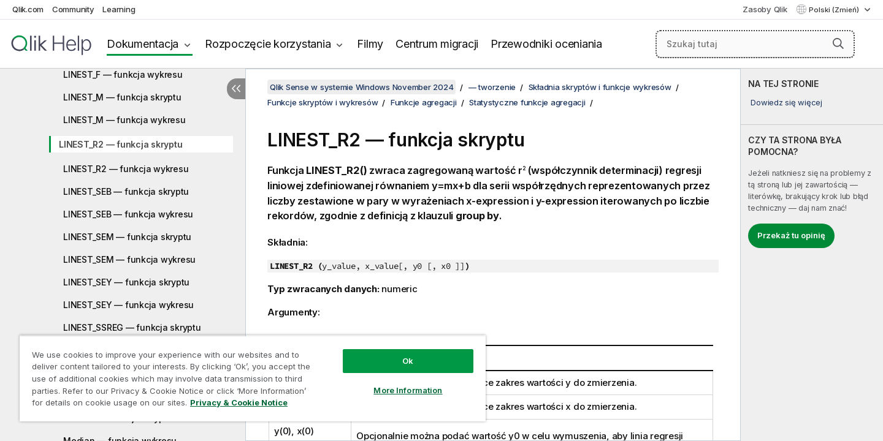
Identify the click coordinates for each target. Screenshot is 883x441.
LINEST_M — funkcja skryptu (122, 97)
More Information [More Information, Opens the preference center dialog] (407, 390)
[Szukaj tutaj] (755, 44)
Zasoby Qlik (765, 9)
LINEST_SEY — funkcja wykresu (128, 305)
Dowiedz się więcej (786, 102)
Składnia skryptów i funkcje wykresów (600, 87)
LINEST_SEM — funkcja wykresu (129, 259)
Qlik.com (28, 9)
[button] (838, 43)
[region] (253, 378)
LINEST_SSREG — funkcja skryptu (132, 327)
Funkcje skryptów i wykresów (322, 102)
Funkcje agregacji (424, 102)
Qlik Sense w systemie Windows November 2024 (361, 87)
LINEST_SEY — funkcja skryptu (126, 282)
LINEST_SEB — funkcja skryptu (126, 191)
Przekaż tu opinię (791, 235)
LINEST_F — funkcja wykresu (123, 74)
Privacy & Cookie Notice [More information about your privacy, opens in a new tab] (239, 402)
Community (73, 9)
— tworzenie (492, 87)
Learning (118, 9)
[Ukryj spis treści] (236, 88)
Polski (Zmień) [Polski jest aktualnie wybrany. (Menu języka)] (835, 10)
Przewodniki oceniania (546, 43)
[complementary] (812, 255)
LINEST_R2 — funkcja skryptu (120, 144)
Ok (407, 361)
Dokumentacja (142, 43)
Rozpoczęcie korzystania (268, 43)
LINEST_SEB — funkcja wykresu (128, 214)
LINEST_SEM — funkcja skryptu (127, 237)
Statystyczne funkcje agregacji (527, 102)
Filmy (370, 43)
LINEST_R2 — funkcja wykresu (125, 169)
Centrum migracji (437, 43)
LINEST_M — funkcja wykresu (124, 120)
